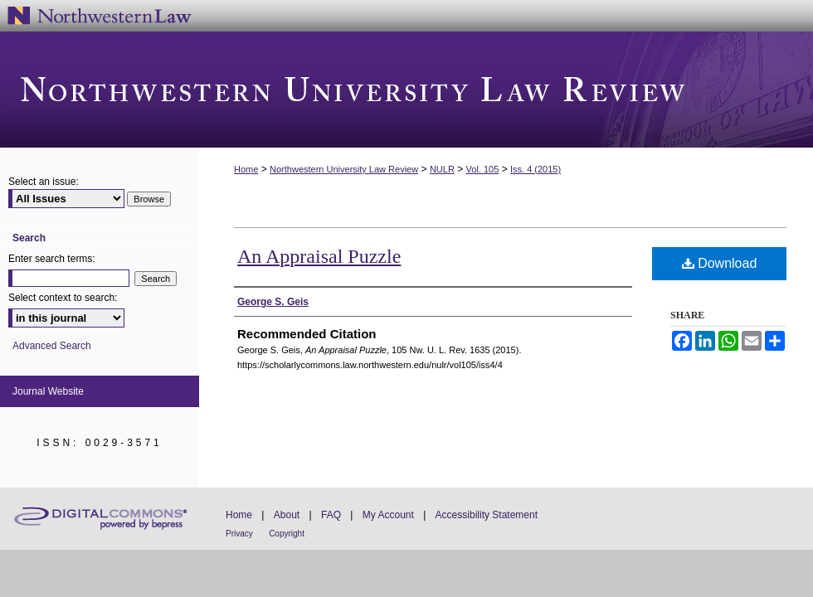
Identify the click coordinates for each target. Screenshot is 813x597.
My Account (388, 515)
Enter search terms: (51, 259)
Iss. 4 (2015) (535, 169)
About (286, 515)
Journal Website (48, 391)
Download (719, 263)
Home (246, 169)
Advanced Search (51, 346)
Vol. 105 (482, 169)
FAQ (331, 515)
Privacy (239, 533)
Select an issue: (43, 181)
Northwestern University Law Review (406, 90)
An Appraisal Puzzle (319, 256)
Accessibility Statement (487, 515)
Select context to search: (62, 297)
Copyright (286, 533)
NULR (442, 169)
